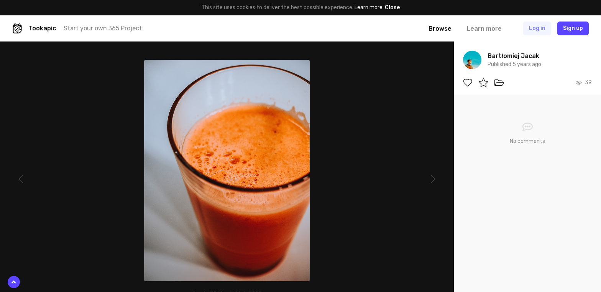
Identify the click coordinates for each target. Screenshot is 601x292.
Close (392, 7)
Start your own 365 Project (103, 28)
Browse (440, 28)
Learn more (369, 7)
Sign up (573, 28)
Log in (537, 28)
